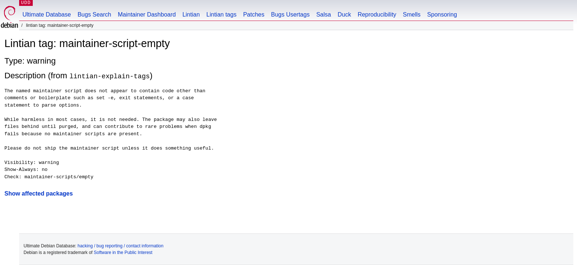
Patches (254, 14)
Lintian (191, 14)
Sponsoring (442, 14)
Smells (412, 14)
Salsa (323, 14)
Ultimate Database (46, 14)
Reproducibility (377, 14)
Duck (344, 14)
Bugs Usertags (290, 14)
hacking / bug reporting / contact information (120, 245)
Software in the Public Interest (123, 252)
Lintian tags (221, 14)
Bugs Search (94, 14)
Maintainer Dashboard (147, 14)
